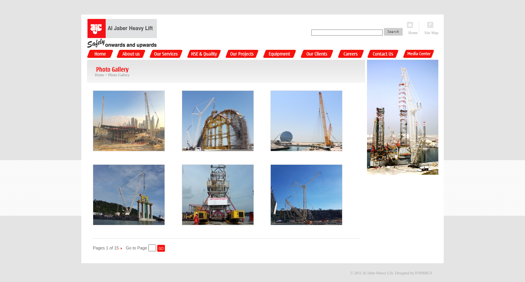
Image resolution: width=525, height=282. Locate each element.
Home (413, 33)
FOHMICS (423, 273)
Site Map (431, 33)
